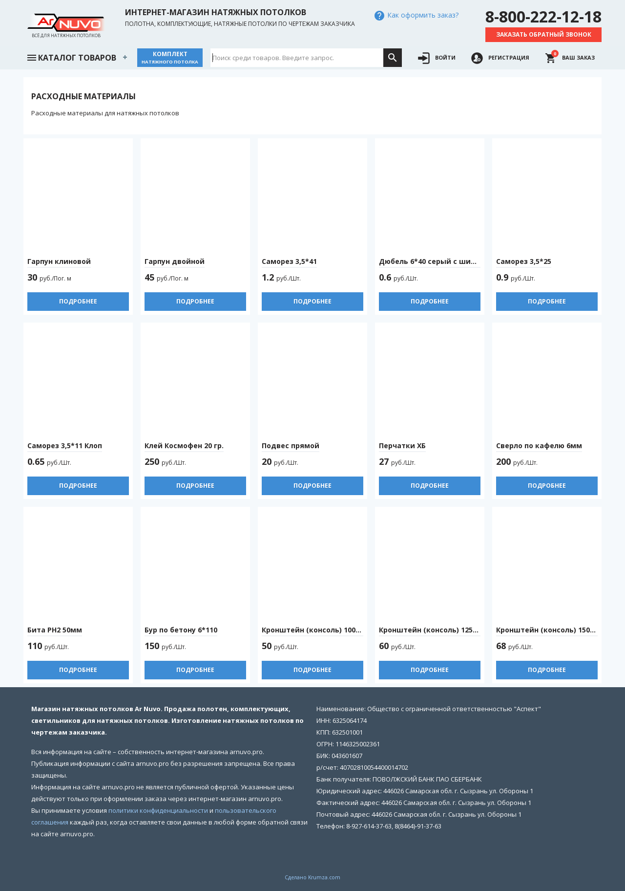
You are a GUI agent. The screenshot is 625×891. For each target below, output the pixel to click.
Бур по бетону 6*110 (181, 629)
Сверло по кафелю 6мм (539, 445)
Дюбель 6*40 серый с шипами (434, 261)
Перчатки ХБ (402, 445)
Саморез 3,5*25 (523, 261)
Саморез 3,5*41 (289, 261)
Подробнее (78, 301)
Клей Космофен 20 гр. (184, 445)
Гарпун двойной (175, 261)
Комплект (170, 57)
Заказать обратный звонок (543, 34)
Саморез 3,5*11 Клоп (64, 445)
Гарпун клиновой (59, 261)
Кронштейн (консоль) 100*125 (316, 629)
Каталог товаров (71, 56)
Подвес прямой (290, 445)
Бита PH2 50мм (54, 629)
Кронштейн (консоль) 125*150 (433, 629)
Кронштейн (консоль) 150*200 (550, 629)
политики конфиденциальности (158, 810)
